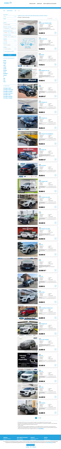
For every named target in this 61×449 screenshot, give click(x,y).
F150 (4, 80)
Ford (15, 10)
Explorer (5, 75)
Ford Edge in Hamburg (7, 93)
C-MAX (4, 63)
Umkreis (5, 47)
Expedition (5, 73)
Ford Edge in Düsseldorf (8, 89)
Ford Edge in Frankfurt (7, 91)
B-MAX (4, 60)
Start (4, 10)
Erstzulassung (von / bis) (7, 30)
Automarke (5, 14)
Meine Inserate (20, 438)
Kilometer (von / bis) (7, 34)
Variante (4, 22)
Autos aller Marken (9, 10)
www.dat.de (41, 428)
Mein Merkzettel (20, 439)
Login (4, 439)
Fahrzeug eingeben (7, 438)
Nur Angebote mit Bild (8, 51)
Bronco (4, 62)
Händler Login (33, 439)
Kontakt (45, 438)
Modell (4, 18)
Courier (4, 68)
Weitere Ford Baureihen (8, 58)
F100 (4, 78)
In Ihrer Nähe (6, 85)
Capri (4, 65)
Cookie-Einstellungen (49, 442)
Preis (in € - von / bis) (7, 26)
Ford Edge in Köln (6, 94)
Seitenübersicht (47, 439)
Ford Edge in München (7, 96)
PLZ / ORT (5, 43)
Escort (4, 71)
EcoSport (5, 70)
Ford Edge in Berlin (7, 88)
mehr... (4, 81)
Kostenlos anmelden (34, 438)
